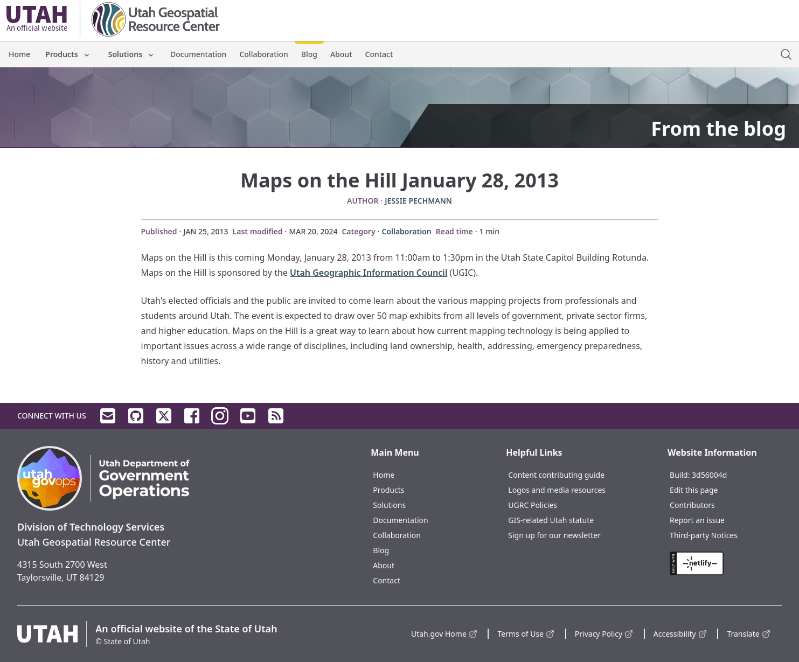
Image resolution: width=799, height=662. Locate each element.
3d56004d (709, 475)
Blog (309, 54)
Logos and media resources (557, 490)
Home (19, 54)
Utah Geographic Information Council (368, 272)
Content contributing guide (556, 475)
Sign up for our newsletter (554, 535)
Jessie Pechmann (418, 201)
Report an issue (697, 520)
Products (68, 54)
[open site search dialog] (786, 54)
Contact (379, 54)
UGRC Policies (532, 505)
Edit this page (694, 490)
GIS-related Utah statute (551, 520)
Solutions (131, 54)
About (341, 54)
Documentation (198, 54)
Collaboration (263, 54)
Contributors (692, 505)
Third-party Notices (704, 535)
